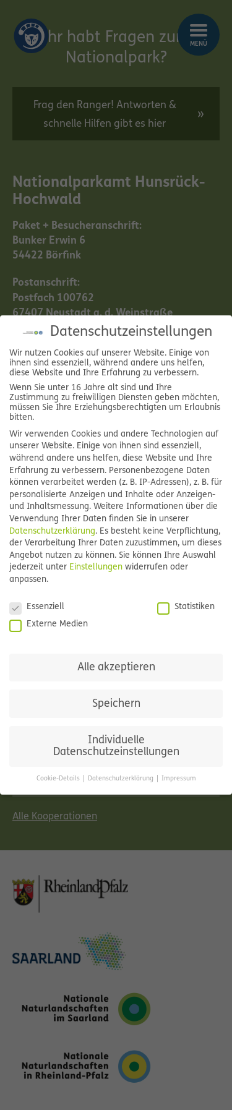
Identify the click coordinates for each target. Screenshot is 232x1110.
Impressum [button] (178, 778)
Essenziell (36, 607)
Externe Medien (48, 625)
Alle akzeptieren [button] (116, 667)
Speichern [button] (116, 704)
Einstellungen (95, 567)
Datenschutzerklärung (52, 531)
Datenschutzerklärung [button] (121, 778)
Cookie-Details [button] (59, 778)
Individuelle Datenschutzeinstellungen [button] (116, 746)
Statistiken (186, 607)
